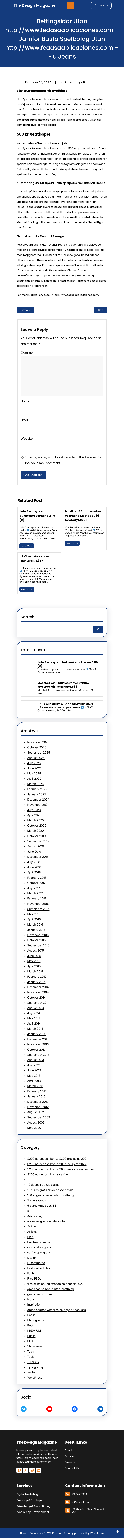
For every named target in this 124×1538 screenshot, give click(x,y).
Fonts (31, 1273)
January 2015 (36, 982)
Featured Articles (38, 1268)
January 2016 (36, 929)
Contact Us (101, 5)
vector (31, 1372)
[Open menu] (70, 5)
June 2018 (34, 867)
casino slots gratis (73, 82)
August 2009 (36, 1122)
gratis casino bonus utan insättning (50, 1289)
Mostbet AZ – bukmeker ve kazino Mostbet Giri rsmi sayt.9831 (83, 515)
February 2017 (36, 898)
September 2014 (38, 1002)
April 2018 (34, 872)
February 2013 (36, 1091)
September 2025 (38, 752)
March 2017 (35, 893)
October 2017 (36, 882)
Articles (32, 1231)
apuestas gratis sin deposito (46, 1221)
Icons (31, 1299)
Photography (36, 1320)
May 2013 (33, 1075)
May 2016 (33, 914)
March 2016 (35, 924)
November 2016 (38, 903)
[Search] (98, 629)
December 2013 (38, 1039)
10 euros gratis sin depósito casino (50, 1190)
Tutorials (33, 1362)
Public (31, 1336)
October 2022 (36, 825)
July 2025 (34, 763)
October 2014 (36, 997)
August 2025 (36, 758)
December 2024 (38, 799)
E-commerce (36, 1263)
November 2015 (38, 935)
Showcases (34, 1346)
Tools (30, 1356)
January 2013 (36, 1096)
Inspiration (34, 1304)
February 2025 (37, 789)
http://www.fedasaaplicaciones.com (75, 295)
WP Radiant (54, 1533)
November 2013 (38, 1044)
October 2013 (36, 1049)
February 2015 (36, 976)
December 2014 (38, 987)
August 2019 (35, 846)
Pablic (31, 1315)
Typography (35, 1367)
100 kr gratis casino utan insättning (50, 1195)
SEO (30, 1341)
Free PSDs (34, 1278)
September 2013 (38, 1054)
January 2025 (36, 794)
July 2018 (33, 862)
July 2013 (33, 1065)
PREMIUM (34, 1330)
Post (30, 1325)
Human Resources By (33, 1533)
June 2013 (34, 1070)
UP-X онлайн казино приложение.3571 (34, 558)
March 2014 (35, 1028)
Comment (29, 352)
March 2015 (35, 971)
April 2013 (34, 1080)
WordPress (34, 1377)
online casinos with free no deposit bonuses (56, 1310)
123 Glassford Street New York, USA (88, 1510)
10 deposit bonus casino (43, 1184)
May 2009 (34, 1127)
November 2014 (38, 992)
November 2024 (38, 804)
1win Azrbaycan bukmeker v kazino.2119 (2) (37, 515)
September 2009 (38, 1117)
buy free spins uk (38, 1242)
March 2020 (35, 830)
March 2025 (35, 784)
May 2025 (34, 773)
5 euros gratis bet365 (41, 1205)
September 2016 (38, 909)
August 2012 (35, 1112)
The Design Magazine (35, 5)
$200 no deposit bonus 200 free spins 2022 (56, 1164)
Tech (30, 1351)
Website (27, 439)
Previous (26, 310)
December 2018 (38, 856)
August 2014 (35, 1008)
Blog (30, 1237)
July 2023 (34, 810)
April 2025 (34, 778)
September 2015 (38, 945)
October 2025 (36, 747)
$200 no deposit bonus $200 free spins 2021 (57, 1158)
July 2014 (33, 1013)
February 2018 (36, 877)
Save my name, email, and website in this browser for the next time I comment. (63, 460)
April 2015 (34, 966)
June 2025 (34, 768)
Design (31, 1257)
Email (26, 420)
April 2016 (34, 919)
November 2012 (38, 1107)
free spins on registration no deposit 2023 (55, 1283)
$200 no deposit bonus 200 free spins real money (60, 1169)
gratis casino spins (39, 1294)
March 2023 (35, 820)
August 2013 (35, 1060)
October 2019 (36, 836)
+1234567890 (79, 1494)
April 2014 (34, 1023)
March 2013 (35, 1086)
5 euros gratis (36, 1200)
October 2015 (36, 940)
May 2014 (34, 1018)
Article (31, 1226)
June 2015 (34, 956)
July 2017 (33, 888)
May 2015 (33, 961)
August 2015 (35, 950)
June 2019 (34, 851)
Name (26, 401)
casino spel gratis (39, 1252)
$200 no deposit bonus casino (47, 1174)
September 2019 (38, 841)
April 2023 (34, 815)
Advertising (34, 1216)
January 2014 (36, 1034)
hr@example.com (81, 1502)
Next (100, 310)
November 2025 (38, 742)
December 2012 (38, 1101)
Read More (26, 546)
